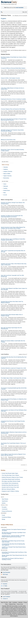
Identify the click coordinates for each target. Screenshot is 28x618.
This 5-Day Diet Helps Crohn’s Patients (10, 475)
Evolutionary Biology (6, 517)
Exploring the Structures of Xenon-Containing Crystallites (13, 99)
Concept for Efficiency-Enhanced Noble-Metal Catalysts (13, 68)
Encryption (4, 507)
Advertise (20, 602)
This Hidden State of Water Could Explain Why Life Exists (13, 378)
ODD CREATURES (4, 550)
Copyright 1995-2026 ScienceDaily (9, 606)
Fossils (3, 515)
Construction (4, 509)
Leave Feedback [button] (6, 596)
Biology (3, 519)
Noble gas (5, 186)
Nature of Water (6, 173)
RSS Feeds (5, 574)
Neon (4, 192)
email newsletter (19, 7)
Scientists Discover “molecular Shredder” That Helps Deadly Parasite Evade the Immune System (13, 536)
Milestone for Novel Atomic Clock (8, 139)
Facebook (5, 583)
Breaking (3, 470)
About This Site (4, 602)
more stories (23, 464)
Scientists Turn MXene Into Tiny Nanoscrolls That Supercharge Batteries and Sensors (12, 216)
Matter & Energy (5, 164)
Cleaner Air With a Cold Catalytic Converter (10, 78)
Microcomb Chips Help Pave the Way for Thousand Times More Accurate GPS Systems (13, 119)
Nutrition (4, 503)
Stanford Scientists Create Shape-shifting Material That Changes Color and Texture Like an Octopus (13, 228)
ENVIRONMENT (3, 513)
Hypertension (5, 501)
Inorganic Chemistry (7, 171)
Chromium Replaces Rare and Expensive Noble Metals (13, 109)
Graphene (5, 169)
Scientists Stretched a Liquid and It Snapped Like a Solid (13, 368)
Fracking (5, 188)
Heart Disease (5, 499)
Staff (10, 602)
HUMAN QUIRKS (4, 527)
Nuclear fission (6, 190)
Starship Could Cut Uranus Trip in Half (10, 487)
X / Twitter (5, 585)
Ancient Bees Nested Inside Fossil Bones (11, 479)
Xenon (4, 184)
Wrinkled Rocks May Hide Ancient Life (10, 485)
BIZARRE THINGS (4, 538)
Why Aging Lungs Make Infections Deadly (11, 481)
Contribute (14, 602)
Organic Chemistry (7, 175)
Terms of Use (20, 604)
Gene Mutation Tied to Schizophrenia (10, 483)
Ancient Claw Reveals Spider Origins (10, 473)
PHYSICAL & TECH (4, 505)
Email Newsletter (6, 572)
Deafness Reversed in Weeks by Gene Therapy (12, 477)
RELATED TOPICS (5, 161)
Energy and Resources (7, 511)
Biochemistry (6, 178)
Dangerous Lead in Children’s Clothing (10, 491)
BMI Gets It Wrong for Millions (8, 489)
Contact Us (5, 598)
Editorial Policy (12, 604)
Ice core (5, 194)
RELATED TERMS (5, 181)
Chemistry (5, 167)
